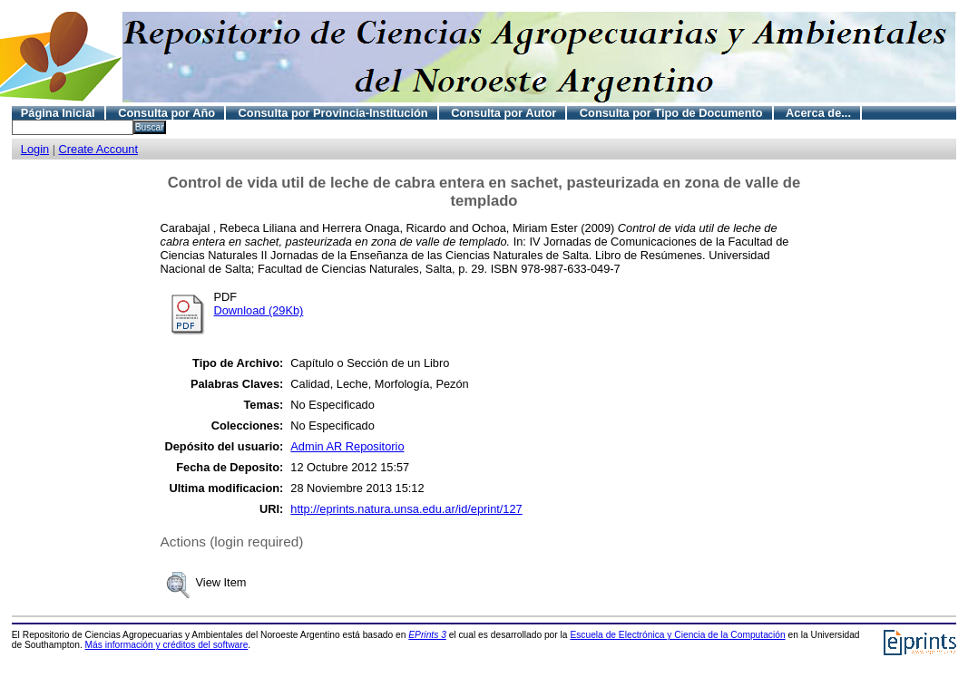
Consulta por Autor (503, 113)
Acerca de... (818, 113)
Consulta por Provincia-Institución (333, 113)
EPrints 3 (427, 635)
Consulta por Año (166, 113)
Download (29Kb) (259, 310)
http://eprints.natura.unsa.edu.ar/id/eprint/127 (406, 509)
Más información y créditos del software (167, 645)
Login (35, 149)
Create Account (99, 149)
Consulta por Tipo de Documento (671, 113)
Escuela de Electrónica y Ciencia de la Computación (677, 635)
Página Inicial (58, 113)
